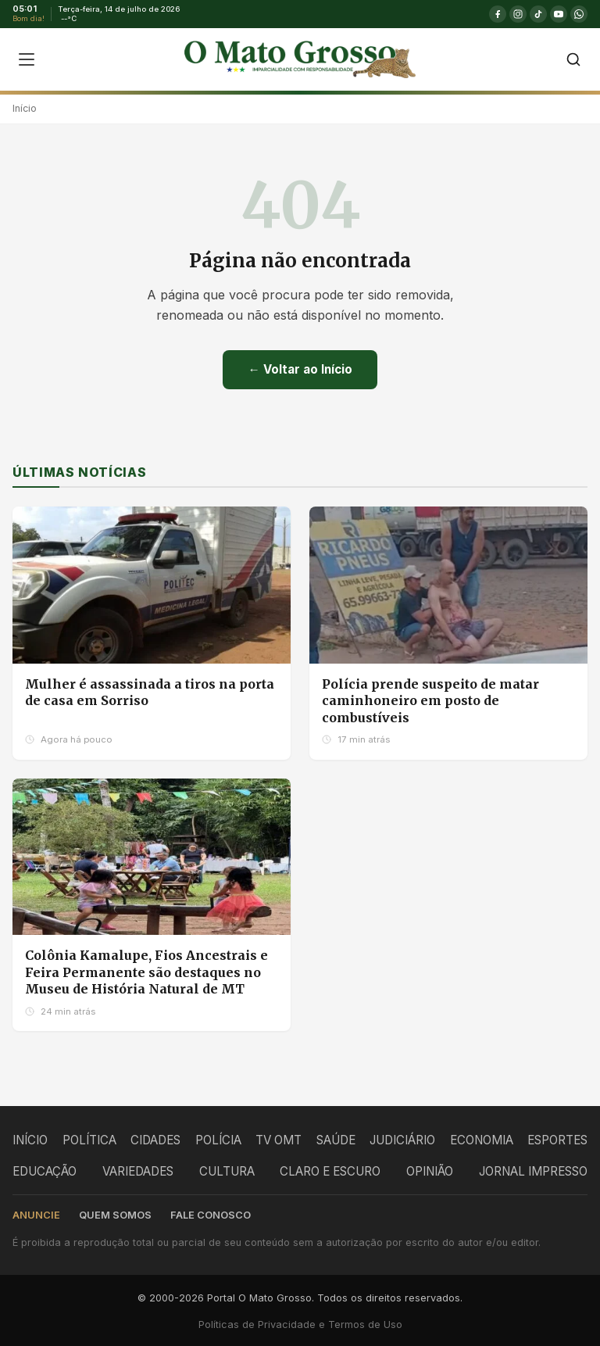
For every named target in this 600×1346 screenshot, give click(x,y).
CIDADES (155, 1140)
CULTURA (227, 1171)
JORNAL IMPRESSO (533, 1171)
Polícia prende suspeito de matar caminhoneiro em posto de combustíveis (430, 700)
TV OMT (278, 1140)
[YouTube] (558, 14)
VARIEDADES (137, 1171)
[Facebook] (497, 14)
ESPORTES (557, 1140)
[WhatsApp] (579, 14)
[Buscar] (573, 59)
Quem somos (115, 1215)
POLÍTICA (89, 1140)
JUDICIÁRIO (402, 1140)
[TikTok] (538, 14)
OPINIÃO (429, 1171)
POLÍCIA (218, 1140)
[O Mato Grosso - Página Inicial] (299, 59)
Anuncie (36, 1215)
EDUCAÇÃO (44, 1171)
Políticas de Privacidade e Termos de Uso (300, 1324)
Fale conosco (210, 1215)
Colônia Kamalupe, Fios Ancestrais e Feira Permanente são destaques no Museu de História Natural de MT (146, 972)
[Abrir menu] (26, 59)
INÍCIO (30, 1140)
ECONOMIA (481, 1140)
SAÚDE (335, 1140)
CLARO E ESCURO (330, 1171)
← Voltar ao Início (300, 369)
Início (24, 108)
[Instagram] (518, 14)
